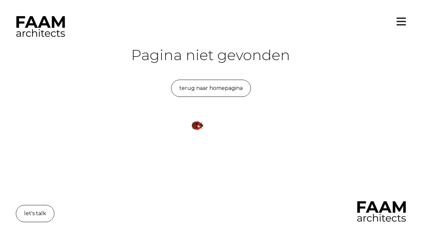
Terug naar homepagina (211, 88)
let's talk (35, 213)
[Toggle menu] (401, 22)
